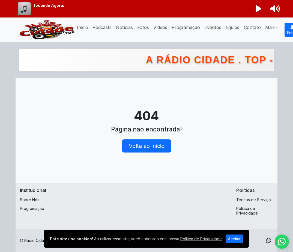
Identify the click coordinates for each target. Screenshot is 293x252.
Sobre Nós (29, 199)
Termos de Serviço (253, 199)
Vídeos (160, 27)
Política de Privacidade (247, 210)
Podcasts (102, 27)
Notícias (124, 27)
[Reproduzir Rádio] (258, 8)
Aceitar (234, 238)
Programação (186, 27)
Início (82, 27)
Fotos (143, 27)
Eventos (212, 27)
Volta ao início (147, 146)
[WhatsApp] (268, 240)
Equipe (233, 27)
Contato (252, 27)
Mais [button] (270, 27)
